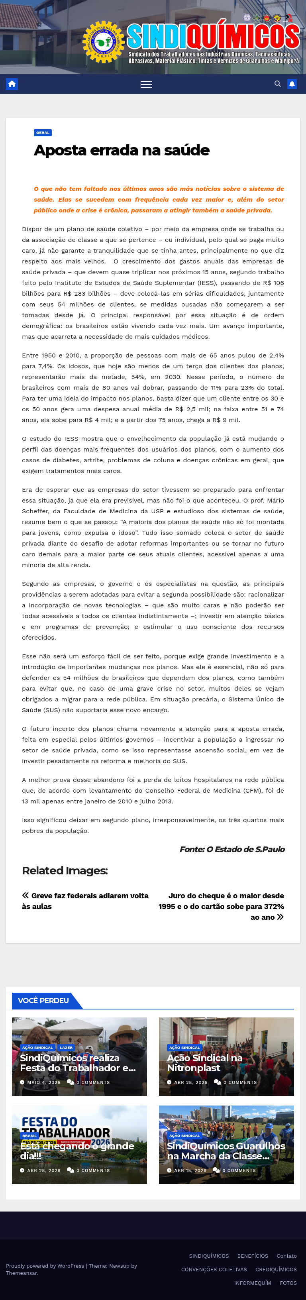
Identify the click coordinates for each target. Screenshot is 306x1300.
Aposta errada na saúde (121, 150)
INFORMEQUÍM (252, 1283)
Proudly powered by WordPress (46, 1266)
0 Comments (93, 1082)
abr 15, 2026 (191, 1170)
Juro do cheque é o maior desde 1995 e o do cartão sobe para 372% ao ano (221, 906)
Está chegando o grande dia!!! (77, 1151)
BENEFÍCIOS (252, 1256)
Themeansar (21, 1273)
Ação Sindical (37, 1047)
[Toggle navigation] (146, 84)
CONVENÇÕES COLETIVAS (214, 1270)
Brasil (29, 1135)
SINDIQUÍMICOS (209, 1256)
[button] (278, 84)
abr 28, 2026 (191, 1082)
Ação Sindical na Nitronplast (205, 1063)
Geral (42, 132)
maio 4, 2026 (44, 1082)
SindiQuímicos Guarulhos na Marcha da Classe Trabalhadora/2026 (225, 1156)
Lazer (66, 1047)
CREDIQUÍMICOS (276, 1270)
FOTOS (288, 1283)
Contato (287, 1256)
